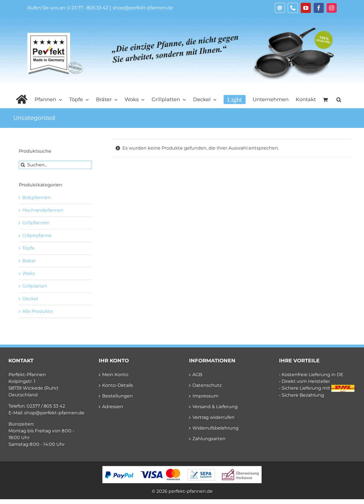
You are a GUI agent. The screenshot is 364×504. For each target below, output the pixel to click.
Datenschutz (207, 385)
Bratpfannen (36, 197)
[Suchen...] (55, 165)
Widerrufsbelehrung (215, 428)
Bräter (29, 260)
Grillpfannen (36, 222)
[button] (338, 99)
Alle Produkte (37, 311)
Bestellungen (117, 396)
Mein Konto (115, 374)
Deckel (30, 298)
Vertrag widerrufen (213, 417)
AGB (197, 374)
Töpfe (28, 248)
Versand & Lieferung (215, 406)
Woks (28, 273)
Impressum (205, 396)
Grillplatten (34, 286)
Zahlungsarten (209, 438)
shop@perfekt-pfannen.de (143, 7)
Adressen (112, 406)
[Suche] (23, 165)
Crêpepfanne (37, 235)
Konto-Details (117, 385)
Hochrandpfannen (43, 210)
